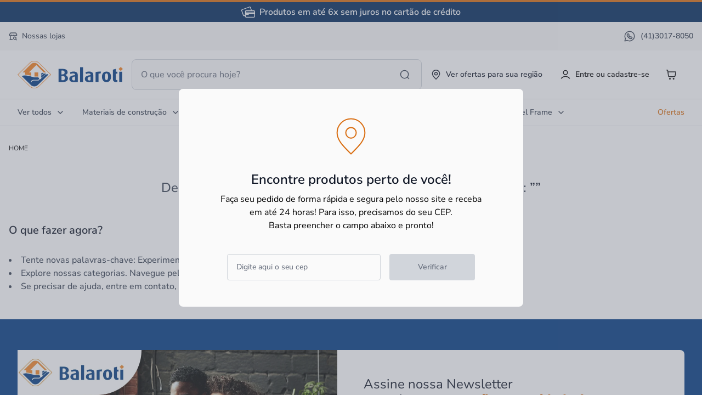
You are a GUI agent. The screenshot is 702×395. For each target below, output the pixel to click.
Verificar (432, 267)
